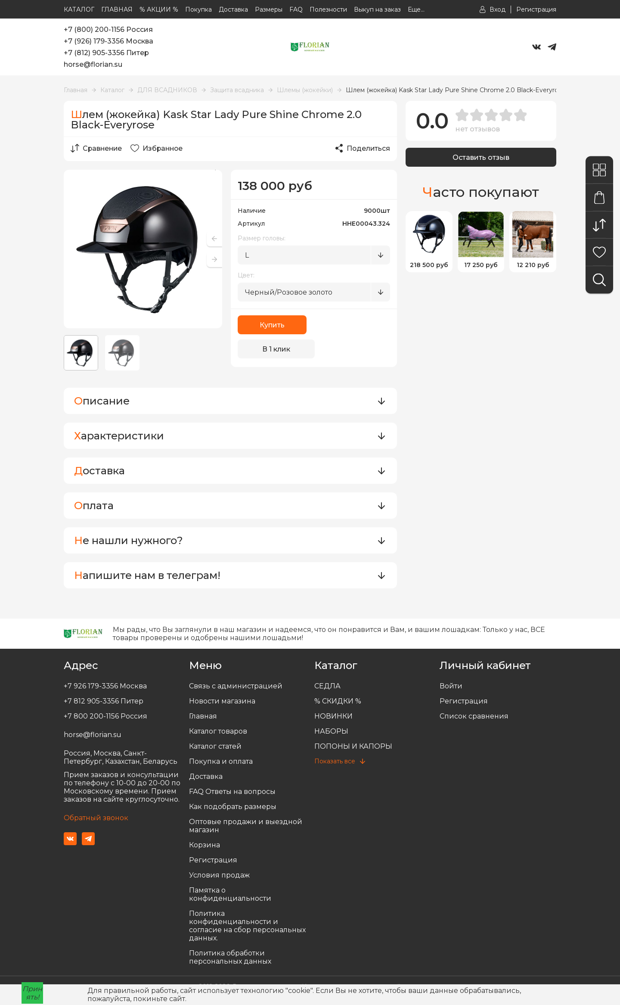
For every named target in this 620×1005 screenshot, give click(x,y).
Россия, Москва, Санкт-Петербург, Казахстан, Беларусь (120, 757)
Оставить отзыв (481, 157)
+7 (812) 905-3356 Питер (106, 53)
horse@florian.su (93, 64)
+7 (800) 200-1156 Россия (108, 29)
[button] (214, 259)
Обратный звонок (96, 818)
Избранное (159, 148)
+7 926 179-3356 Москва (105, 686)
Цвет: (246, 275)
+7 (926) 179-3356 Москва (108, 41)
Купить (272, 325)
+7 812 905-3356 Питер (103, 701)
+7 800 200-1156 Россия (105, 716)
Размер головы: (261, 238)
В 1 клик (352, 325)
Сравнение (97, 148)
